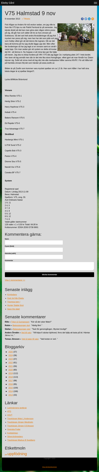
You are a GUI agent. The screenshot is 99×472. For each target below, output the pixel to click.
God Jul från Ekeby (15, 298)
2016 (10, 384)
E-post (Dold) (9, 246)
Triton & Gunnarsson (20, 322)
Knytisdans (12, 295)
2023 (10, 359)
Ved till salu (26, 333)
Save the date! (13, 309)
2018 (10, 377)
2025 (10, 352)
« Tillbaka (26, 19)
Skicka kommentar (49, 275)
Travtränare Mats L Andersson (20, 419)
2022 (10, 363)
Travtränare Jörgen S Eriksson (20, 426)
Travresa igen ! (13, 302)
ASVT (9, 415)
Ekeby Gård (7, 2)
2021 (10, 366)
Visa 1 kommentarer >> (15, 280)
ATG (9, 411)
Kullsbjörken (12, 433)
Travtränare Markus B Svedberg (21, 440)
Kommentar (9, 260)
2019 (10, 373)
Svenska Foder (14, 429)
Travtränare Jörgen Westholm (20, 422)
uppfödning (17, 454)
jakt (6, 454)
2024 (10, 355)
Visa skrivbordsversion (49, 467)
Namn (7, 239)
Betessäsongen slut (21, 325)
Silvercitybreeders (15, 437)
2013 (10, 395)
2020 (10, 370)
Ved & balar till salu (30, 339)
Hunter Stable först (15, 305)
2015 (10, 388)
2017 (10, 381)
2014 (10, 391)
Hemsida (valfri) (10, 253)
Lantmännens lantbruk (17, 408)
